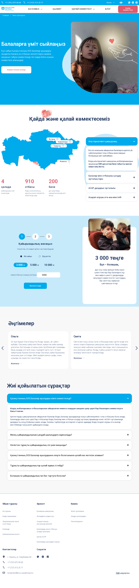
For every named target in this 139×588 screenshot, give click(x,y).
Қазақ (110, 2)
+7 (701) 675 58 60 (13, 2)
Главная (6, 15)
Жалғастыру (35, 285)
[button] (2, 348)
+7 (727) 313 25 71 (35, 2)
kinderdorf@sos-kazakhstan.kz (20, 577)
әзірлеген (123, 578)
